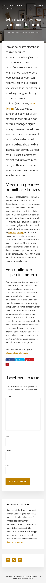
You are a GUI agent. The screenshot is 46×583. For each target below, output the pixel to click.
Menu (40, 5)
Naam (9, 436)
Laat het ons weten (15, 542)
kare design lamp (16, 233)
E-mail (9, 451)
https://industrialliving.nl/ (17, 353)
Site (7, 465)
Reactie (9, 396)
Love (7, 364)
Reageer (35, 32)
